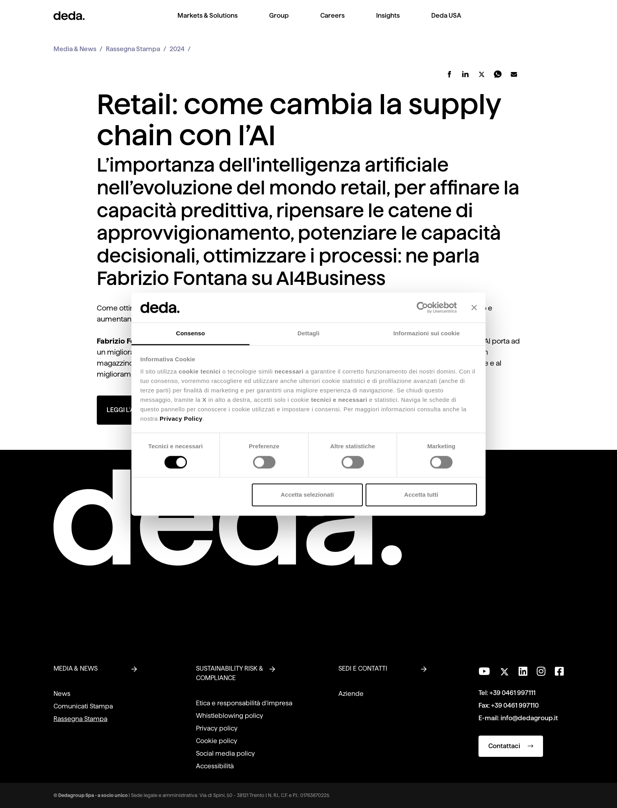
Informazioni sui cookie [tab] (426, 333)
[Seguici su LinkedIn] (523, 671)
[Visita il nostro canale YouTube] (484, 671)
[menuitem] (207, 21)
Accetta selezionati (307, 495)
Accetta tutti (421, 495)
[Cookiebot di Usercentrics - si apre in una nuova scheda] (422, 307)
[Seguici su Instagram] (541, 671)
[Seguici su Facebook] (559, 671)
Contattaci (510, 746)
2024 (177, 49)
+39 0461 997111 (513, 693)
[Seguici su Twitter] (504, 669)
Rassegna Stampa (133, 49)
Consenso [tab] (190, 333)
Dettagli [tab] (308, 333)
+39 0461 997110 (515, 705)
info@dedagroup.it (529, 718)
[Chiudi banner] (474, 307)
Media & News (75, 49)
